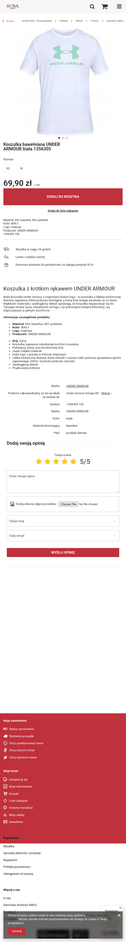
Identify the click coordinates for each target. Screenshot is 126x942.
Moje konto (10, 771)
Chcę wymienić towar (23, 757)
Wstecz (8, 21)
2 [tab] (63, 138)
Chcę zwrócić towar (22, 750)
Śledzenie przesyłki (21, 736)
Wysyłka (8, 846)
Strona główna (44, 20)
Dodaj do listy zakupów (63, 210)
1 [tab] (59, 138)
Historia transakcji (21, 807)
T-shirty (94, 20)
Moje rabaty (16, 815)
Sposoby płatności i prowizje (22, 853)
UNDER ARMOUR (78, 386)
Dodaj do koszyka (63, 197)
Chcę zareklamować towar (26, 743)
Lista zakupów (18, 800)
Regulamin (10, 860)
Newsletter (16, 822)
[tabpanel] (63, 82)
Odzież (79, 20)
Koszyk (13, 793)
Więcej (105, 393)
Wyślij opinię (63, 552)
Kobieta (63, 20)
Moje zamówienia (20, 786)
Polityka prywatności (16, 866)
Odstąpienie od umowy (18, 873)
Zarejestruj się (18, 779)
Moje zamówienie (14, 720)
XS (8, 168)
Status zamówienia (21, 729)
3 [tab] (67, 138)
